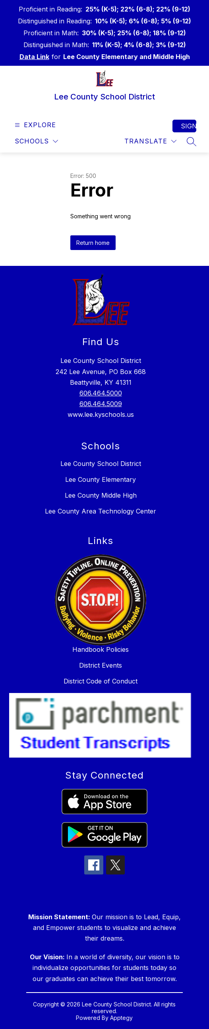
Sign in (188, 126)
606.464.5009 (100, 404)
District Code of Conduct (100, 681)
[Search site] (191, 141)
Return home (93, 242)
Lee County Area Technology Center (100, 511)
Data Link (34, 57)
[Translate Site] (150, 141)
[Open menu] (34, 125)
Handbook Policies (100, 649)
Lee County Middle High (101, 495)
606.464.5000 (100, 393)
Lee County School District (100, 464)
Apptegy (121, 1017)
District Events (100, 665)
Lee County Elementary (100, 479)
